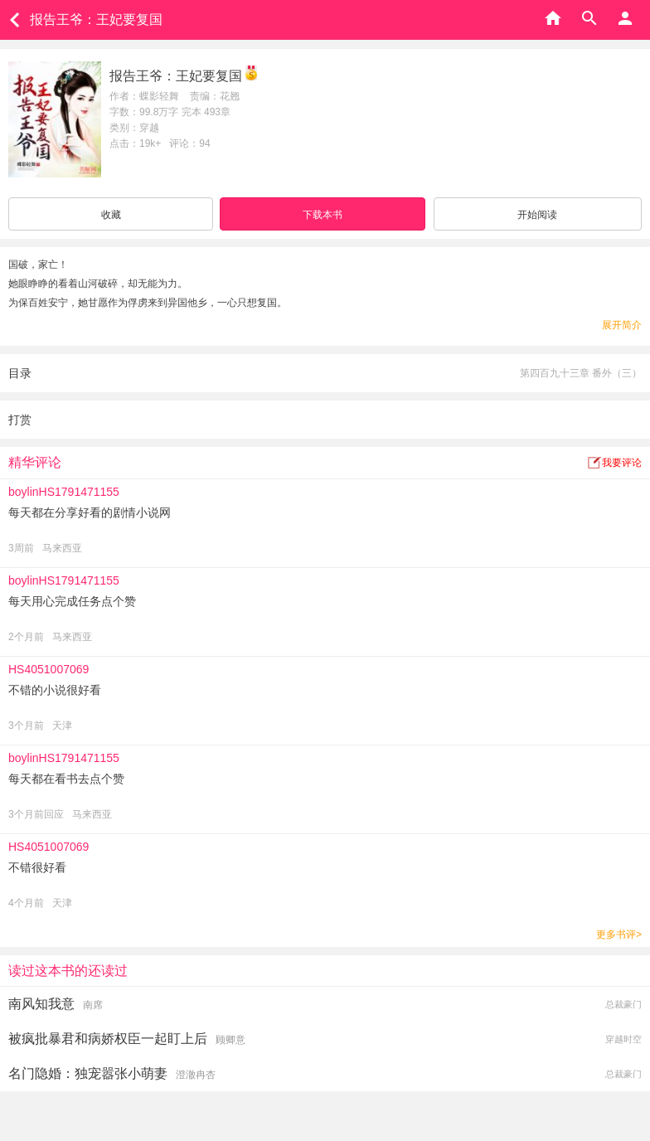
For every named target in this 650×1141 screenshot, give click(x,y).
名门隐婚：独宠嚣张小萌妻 (87, 1073)
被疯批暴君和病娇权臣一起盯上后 (107, 1039)
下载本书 (322, 215)
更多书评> (619, 934)
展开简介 (622, 325)
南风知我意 (41, 1004)
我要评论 (622, 463)
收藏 (111, 215)
